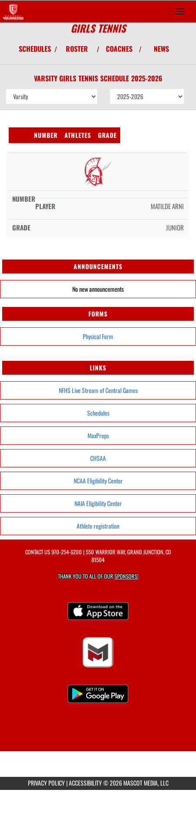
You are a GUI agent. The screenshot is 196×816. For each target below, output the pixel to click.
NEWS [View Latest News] (161, 48)
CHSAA (98, 458)
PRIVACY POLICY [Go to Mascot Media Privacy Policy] (46, 782)
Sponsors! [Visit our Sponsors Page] (127, 576)
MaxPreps (98, 435)
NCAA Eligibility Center (98, 480)
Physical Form (98, 336)
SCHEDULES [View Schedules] (35, 48)
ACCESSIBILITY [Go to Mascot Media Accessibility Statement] (85, 782)
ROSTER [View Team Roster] (77, 48)
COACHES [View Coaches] (119, 48)
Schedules (98, 412)
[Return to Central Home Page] (13, 11)
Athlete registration (98, 525)
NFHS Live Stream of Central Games (98, 390)
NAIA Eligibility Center (98, 503)
